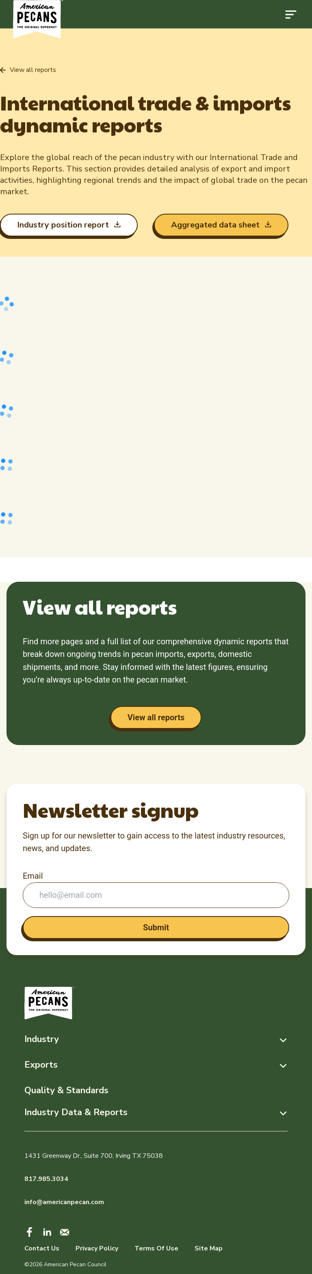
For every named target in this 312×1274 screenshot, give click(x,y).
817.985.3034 (46, 1178)
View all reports (156, 717)
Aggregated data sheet (216, 224)
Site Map (209, 1248)
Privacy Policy (97, 1248)
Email (33, 876)
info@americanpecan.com (64, 1202)
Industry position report (64, 224)
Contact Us (41, 1248)
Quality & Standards (66, 1090)
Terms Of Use (156, 1248)
